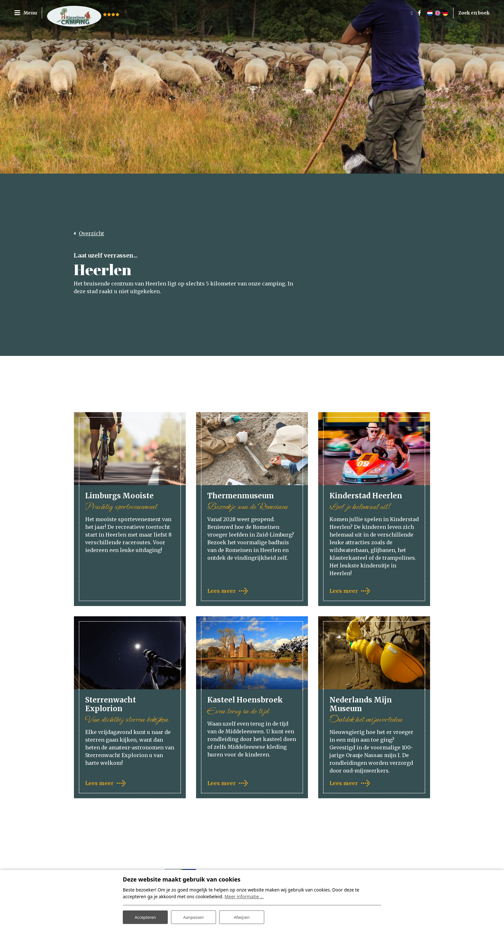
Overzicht (91, 233)
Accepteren (145, 915)
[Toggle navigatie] (28, 13)
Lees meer (221, 591)
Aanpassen (193, 915)
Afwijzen (241, 915)
